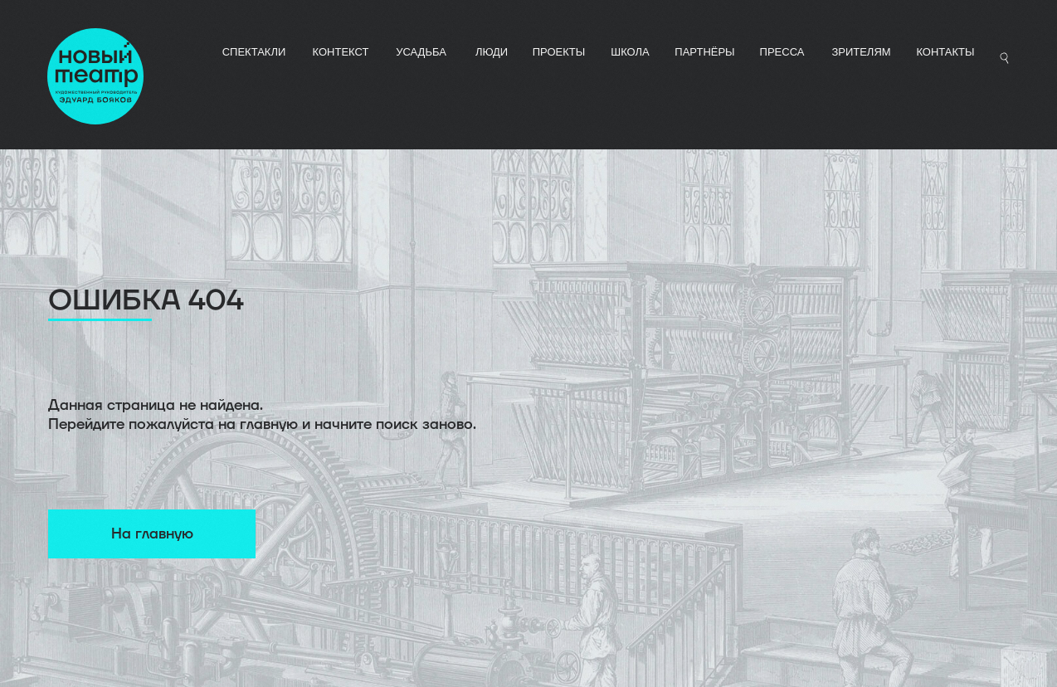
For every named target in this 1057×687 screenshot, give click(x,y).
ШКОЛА (630, 52)
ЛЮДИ (491, 52)
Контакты (945, 52)
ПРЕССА (782, 52)
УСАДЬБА (421, 52)
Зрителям (860, 52)
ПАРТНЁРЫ (704, 52)
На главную (152, 534)
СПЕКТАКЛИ (254, 52)
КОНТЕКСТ (341, 52)
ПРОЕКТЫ (559, 52)
